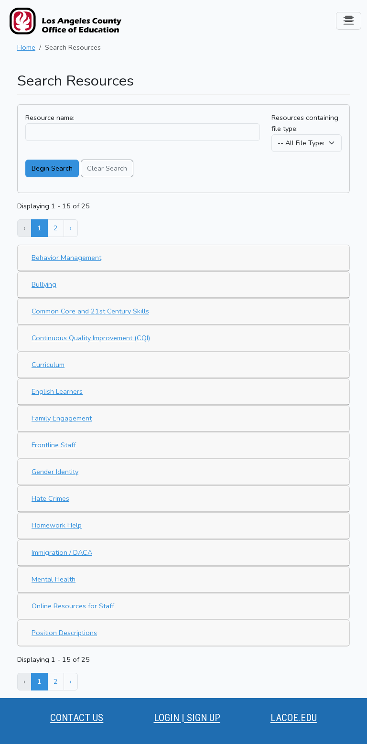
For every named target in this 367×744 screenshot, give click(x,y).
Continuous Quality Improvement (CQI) (91, 338)
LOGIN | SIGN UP (187, 717)
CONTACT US (76, 717)
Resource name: (50, 117)
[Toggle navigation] (348, 21)
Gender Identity (55, 471)
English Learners (57, 391)
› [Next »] (71, 228)
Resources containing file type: (304, 123)
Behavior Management (66, 257)
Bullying (44, 284)
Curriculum (48, 364)
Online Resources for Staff (73, 606)
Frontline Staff (54, 445)
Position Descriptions (64, 632)
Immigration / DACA (62, 552)
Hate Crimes (50, 498)
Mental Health (54, 579)
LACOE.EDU (293, 717)
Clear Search (107, 168)
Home (26, 47)
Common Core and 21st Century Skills (90, 311)
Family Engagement (62, 418)
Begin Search (52, 168)
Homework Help (57, 525)
